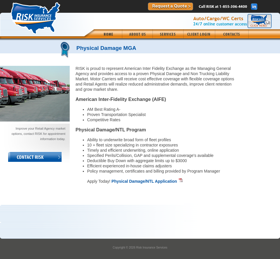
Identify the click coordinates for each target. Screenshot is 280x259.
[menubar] (171, 33)
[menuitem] (108, 33)
